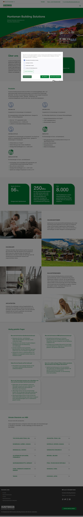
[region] (42, 66)
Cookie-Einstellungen (29, 71)
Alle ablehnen (44, 76)
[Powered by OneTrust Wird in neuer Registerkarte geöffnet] (57, 80)
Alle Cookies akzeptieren (55, 76)
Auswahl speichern (27, 76)
